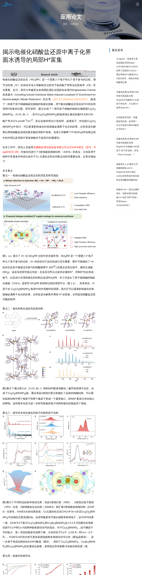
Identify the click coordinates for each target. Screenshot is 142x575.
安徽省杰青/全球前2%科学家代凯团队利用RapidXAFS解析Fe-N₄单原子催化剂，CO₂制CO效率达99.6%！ (127, 100)
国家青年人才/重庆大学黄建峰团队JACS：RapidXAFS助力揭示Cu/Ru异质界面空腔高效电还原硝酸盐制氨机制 (127, 172)
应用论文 (75, 24)
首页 (65, 24)
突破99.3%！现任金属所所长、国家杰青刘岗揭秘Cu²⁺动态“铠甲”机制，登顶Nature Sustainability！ (127, 197)
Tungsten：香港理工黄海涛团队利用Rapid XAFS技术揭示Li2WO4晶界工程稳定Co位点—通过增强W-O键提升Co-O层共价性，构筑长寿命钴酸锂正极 (127, 71)
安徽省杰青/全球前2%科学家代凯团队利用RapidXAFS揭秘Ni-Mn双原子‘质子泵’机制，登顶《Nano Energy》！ (127, 147)
